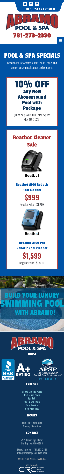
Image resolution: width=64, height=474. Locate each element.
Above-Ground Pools (32, 391)
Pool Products (32, 408)
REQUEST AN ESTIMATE (40, 9)
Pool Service (32, 405)
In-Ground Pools (32, 395)
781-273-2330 (32, 35)
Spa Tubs (32, 398)
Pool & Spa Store (32, 402)
